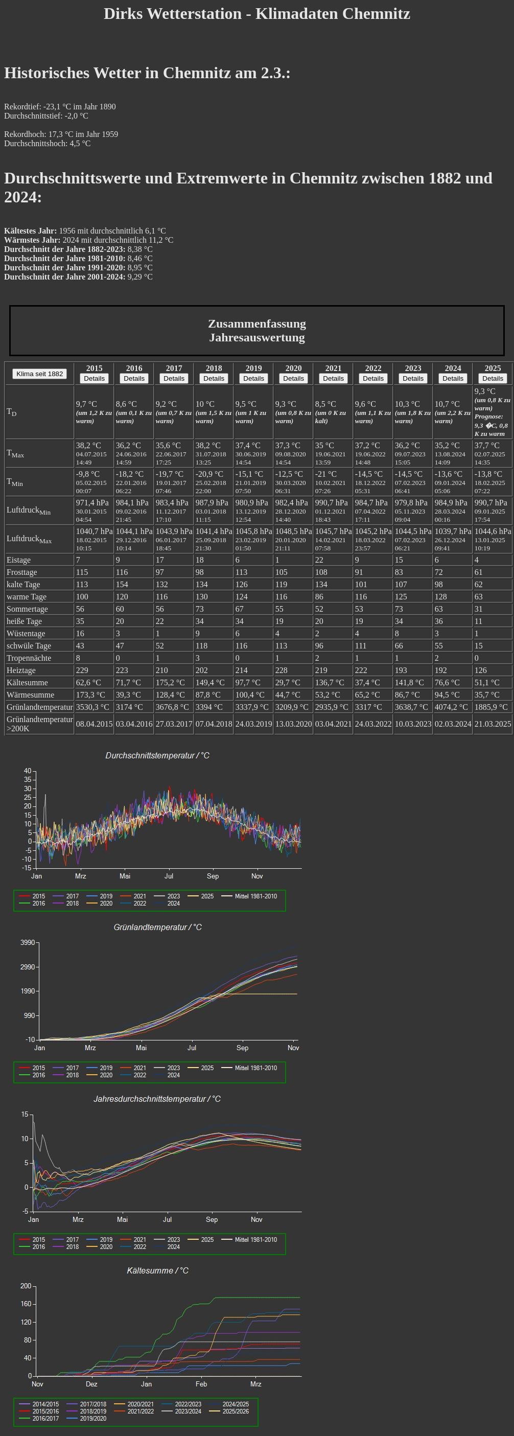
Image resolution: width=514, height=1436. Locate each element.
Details (94, 378)
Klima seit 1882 (39, 374)
